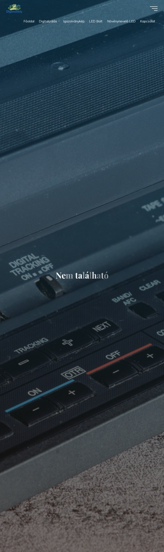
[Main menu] (154, 8)
